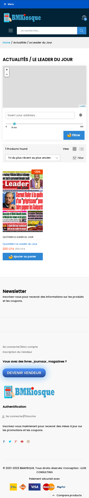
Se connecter (14, 416)
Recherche (81, 30)
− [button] (7, 74)
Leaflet (82, 106)
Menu (9, 4)
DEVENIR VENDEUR (24, 373)
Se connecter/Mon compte (20, 347)
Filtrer (76, 135)
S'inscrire (30, 416)
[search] (44, 115)
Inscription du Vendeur (17, 352)
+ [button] (7, 70)
